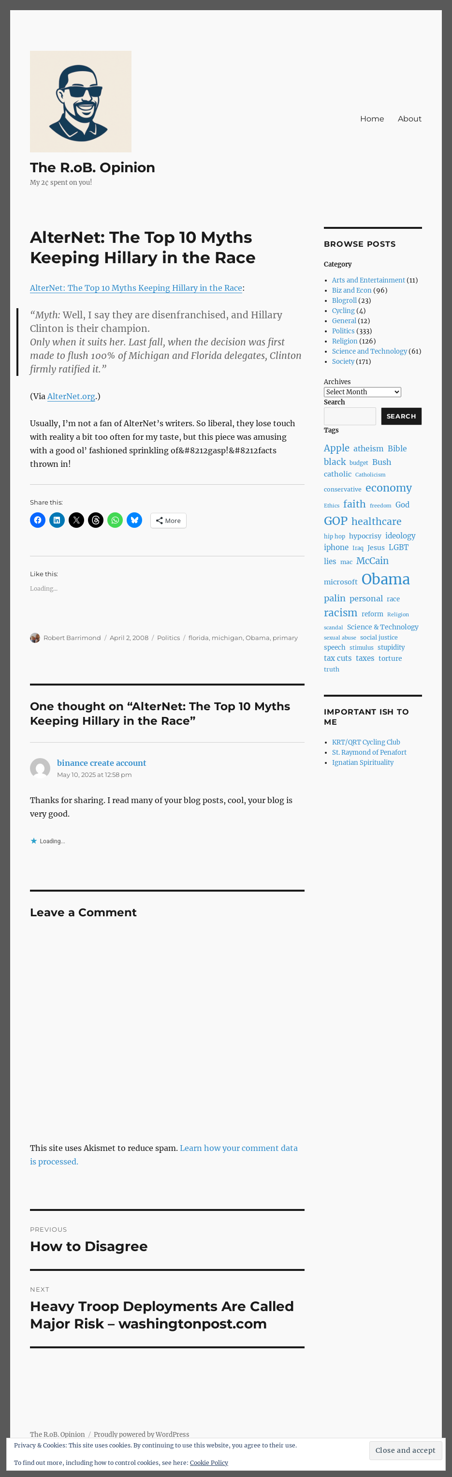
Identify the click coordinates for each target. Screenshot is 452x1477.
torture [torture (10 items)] (390, 658)
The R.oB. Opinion (92, 167)
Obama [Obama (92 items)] (386, 579)
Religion (345, 341)
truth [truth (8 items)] (331, 669)
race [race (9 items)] (393, 599)
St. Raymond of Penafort (369, 752)
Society (343, 362)
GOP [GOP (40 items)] (336, 521)
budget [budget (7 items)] (359, 463)
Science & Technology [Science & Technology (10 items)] (383, 627)
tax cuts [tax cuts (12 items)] (338, 658)
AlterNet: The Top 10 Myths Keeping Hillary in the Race (136, 288)
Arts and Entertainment (368, 280)
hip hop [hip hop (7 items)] (334, 536)
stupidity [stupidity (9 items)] (391, 647)
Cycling (343, 311)
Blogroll (344, 301)
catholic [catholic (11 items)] (337, 474)
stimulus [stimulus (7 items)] (362, 647)
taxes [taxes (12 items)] (365, 658)
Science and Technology (369, 351)
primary (285, 638)
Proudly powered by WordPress (142, 1435)
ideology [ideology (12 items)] (400, 535)
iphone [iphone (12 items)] (336, 547)
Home (372, 118)
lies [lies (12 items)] (330, 561)
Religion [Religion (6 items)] (398, 615)
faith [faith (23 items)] (354, 504)
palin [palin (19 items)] (335, 598)
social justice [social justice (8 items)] (379, 637)
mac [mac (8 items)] (346, 562)
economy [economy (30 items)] (388, 487)
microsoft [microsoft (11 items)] (341, 582)
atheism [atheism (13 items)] (368, 448)
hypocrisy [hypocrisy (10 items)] (365, 536)
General (344, 321)
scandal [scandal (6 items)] (333, 628)
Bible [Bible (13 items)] (397, 448)
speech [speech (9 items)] (335, 647)
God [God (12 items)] (402, 504)
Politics (168, 638)
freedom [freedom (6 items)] (381, 506)
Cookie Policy (209, 1462)
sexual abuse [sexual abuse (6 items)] (340, 638)
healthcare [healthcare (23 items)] (376, 521)
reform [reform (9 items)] (372, 614)
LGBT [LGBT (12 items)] (398, 547)
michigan (227, 638)
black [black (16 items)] (335, 462)
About (410, 118)
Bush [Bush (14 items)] (382, 462)
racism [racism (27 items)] (341, 613)
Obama (258, 638)
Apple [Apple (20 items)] (337, 448)
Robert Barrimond (72, 638)
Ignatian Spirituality (363, 763)
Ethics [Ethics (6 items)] (331, 506)
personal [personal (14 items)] (366, 598)
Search (334, 402)
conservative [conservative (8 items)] (343, 489)
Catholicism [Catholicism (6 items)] (370, 475)
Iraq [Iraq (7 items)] (358, 548)
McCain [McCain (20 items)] (372, 561)
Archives (337, 382)
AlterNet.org (71, 396)
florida (199, 638)
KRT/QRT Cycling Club (366, 742)
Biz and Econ (352, 290)
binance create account (101, 763)
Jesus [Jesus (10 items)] (376, 547)
